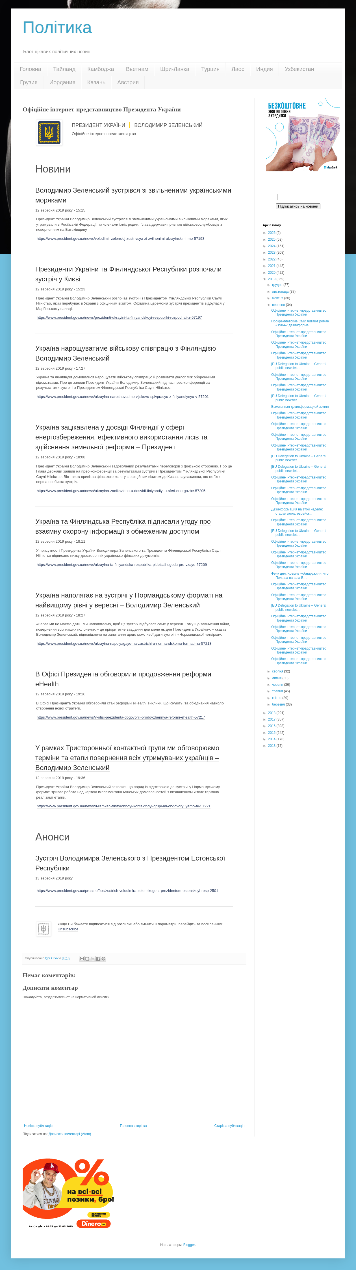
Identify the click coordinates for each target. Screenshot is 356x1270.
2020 (272, 273)
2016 (272, 726)
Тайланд (64, 69)
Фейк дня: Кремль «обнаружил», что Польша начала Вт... (300, 575)
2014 (272, 739)
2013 (272, 746)
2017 (272, 719)
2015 (272, 733)
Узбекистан (299, 69)
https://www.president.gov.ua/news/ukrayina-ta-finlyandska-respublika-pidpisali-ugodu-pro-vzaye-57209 (122, 564)
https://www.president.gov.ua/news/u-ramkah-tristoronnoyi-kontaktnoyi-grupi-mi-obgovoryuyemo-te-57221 (123, 806)
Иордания (62, 82)
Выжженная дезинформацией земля (300, 407)
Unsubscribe (68, 929)
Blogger (189, 1245)
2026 (272, 233)
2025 (272, 240)
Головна (30, 69)
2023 (272, 253)
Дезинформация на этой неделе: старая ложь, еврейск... (297, 511)
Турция (210, 69)
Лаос (237, 69)
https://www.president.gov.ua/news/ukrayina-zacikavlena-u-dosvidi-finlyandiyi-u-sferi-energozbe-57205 (121, 491)
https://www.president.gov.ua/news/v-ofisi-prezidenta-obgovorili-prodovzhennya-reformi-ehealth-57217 (121, 717)
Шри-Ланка (174, 69)
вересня (279, 305)
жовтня (278, 298)
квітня (277, 698)
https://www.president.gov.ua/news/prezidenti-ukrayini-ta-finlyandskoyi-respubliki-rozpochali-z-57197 (119, 317)
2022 (272, 259)
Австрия (128, 82)
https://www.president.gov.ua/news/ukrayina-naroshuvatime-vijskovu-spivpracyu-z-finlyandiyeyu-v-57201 (123, 396)
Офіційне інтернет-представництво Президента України (298, 312)
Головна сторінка (133, 1126)
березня (279, 704)
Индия (264, 69)
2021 (272, 266)
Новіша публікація (38, 1126)
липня (277, 678)
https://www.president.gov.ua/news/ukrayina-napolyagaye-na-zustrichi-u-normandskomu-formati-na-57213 (124, 643)
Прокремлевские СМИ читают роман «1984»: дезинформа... (300, 323)
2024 (272, 246)
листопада (281, 292)
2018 (272, 713)
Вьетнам (137, 69)
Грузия (29, 82)
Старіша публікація (229, 1126)
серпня (278, 671)
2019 (272, 279)
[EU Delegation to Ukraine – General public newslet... (298, 366)
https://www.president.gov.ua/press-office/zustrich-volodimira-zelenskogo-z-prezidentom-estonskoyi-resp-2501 (127, 891)
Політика (57, 27)
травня (278, 691)
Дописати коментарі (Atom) (70, 1134)
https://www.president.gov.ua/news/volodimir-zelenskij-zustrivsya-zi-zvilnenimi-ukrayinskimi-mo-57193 (120, 238)
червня (278, 685)
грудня (277, 285)
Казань (96, 82)
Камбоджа (100, 69)
